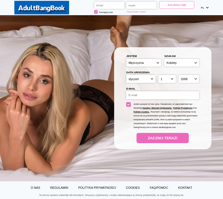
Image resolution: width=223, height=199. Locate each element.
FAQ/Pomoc (159, 187)
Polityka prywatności (97, 187)
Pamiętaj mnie (103, 12)
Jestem (131, 55)
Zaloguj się (177, 4)
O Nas (35, 187)
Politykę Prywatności (183, 108)
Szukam (169, 55)
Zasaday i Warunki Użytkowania (157, 108)
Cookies (133, 187)
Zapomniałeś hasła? (136, 12)
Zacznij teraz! (163, 138)
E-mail (130, 88)
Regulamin (59, 187)
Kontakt (185, 187)
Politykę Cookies (141, 112)
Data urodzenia (138, 72)
